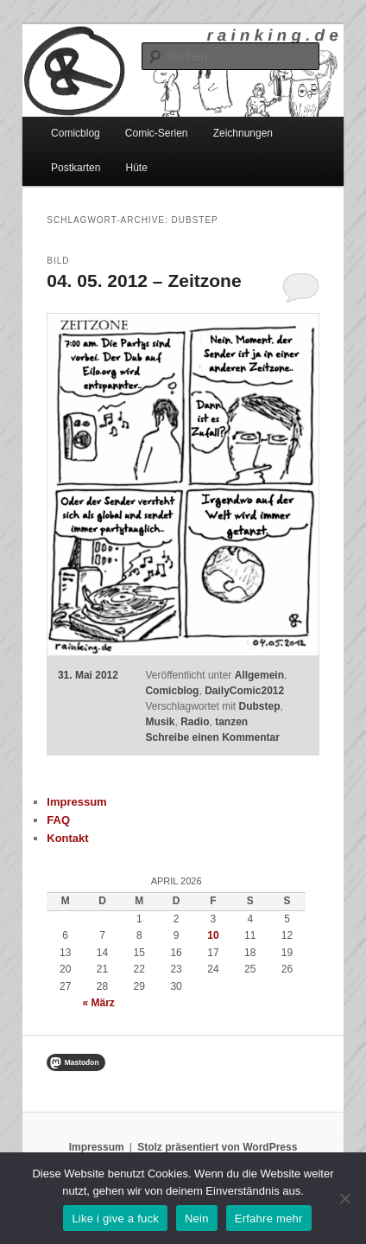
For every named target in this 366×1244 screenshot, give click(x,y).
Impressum (76, 801)
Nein (197, 1218)
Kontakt (67, 838)
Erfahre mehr (269, 1218)
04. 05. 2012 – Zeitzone (144, 280)
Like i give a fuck (115, 1218)
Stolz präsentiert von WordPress (217, 1147)
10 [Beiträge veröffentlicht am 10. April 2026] (212, 935)
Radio (194, 722)
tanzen (231, 722)
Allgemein (259, 675)
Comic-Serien (156, 133)
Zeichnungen (243, 133)
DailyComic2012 (244, 691)
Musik (159, 722)
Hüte (137, 168)
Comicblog (75, 133)
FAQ (58, 819)
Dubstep (260, 706)
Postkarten (75, 168)
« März (99, 1003)
